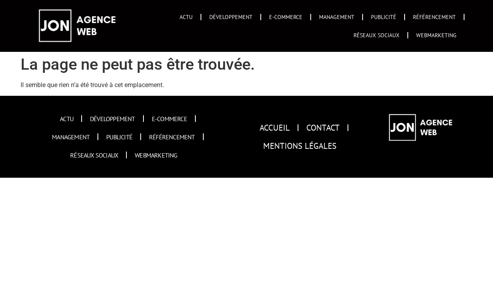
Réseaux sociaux (376, 35)
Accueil (275, 127)
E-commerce (285, 17)
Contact (323, 127)
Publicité (383, 17)
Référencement (434, 17)
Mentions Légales (299, 146)
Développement (230, 17)
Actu (186, 17)
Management (336, 17)
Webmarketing (436, 35)
